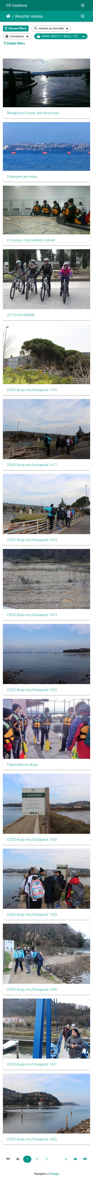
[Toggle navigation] (82, 5)
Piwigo (54, 1174)
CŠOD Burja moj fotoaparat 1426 (32, 840)
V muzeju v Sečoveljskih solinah (31, 240)
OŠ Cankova (16, 5)
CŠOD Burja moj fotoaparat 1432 (32, 1139)
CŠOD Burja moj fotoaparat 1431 (32, 1064)
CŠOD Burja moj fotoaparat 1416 (32, 390)
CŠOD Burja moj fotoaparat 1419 (32, 615)
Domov (8, 16)
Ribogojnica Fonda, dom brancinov (33, 113)
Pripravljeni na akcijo (22, 765)
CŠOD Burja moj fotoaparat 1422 (32, 690)
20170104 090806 (21, 315)
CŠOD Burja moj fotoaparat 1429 (32, 914)
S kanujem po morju (22, 177)
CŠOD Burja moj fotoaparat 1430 (32, 989)
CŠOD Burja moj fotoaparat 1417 (32, 465)
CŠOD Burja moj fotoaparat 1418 (32, 540)
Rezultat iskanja (29, 16)
